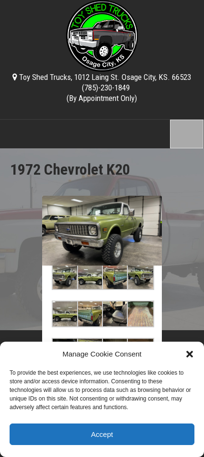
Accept (102, 434)
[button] (189, 354)
